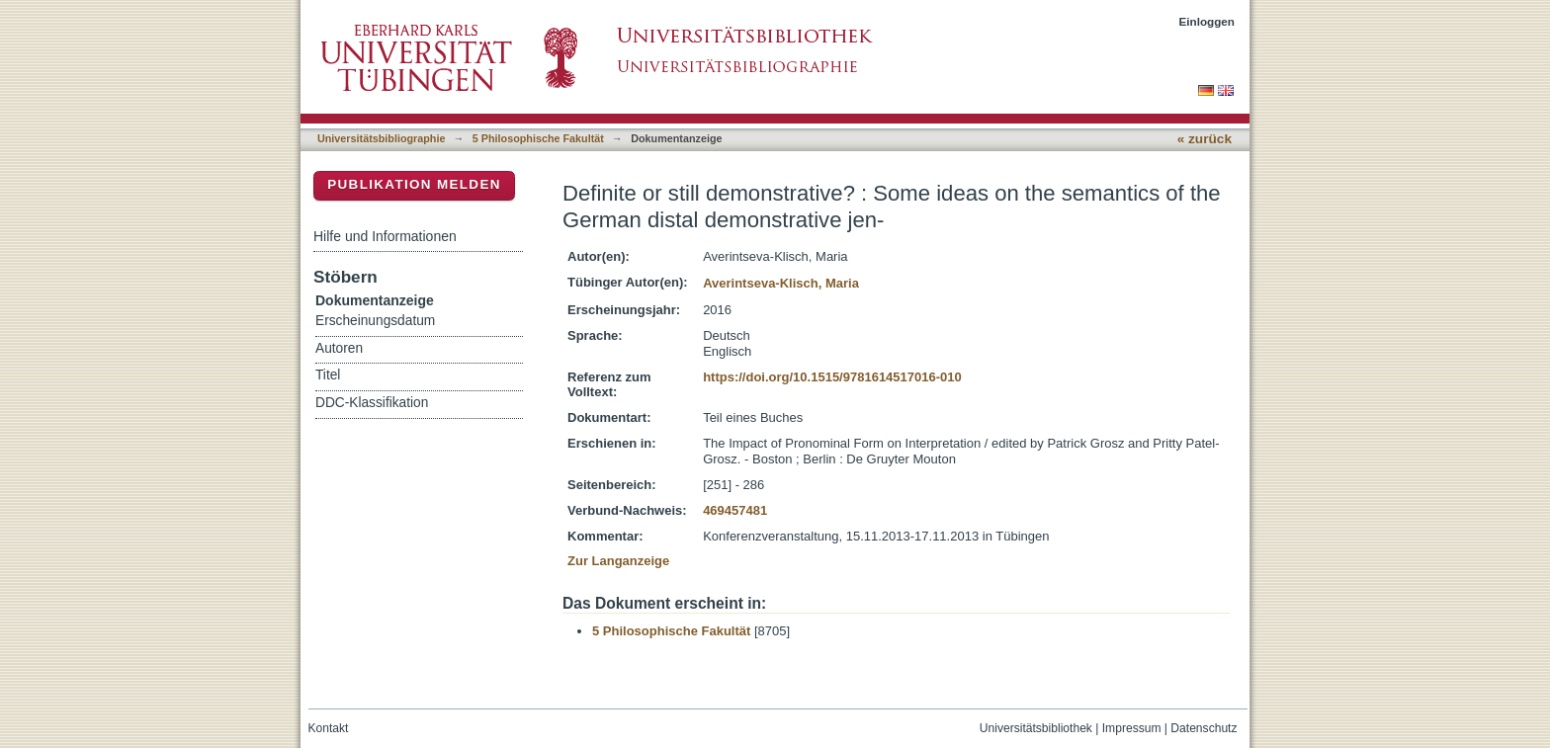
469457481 (735, 510)
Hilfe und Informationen (385, 236)
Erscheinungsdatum (375, 320)
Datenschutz (1203, 728)
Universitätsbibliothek (1036, 728)
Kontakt (328, 728)
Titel (327, 375)
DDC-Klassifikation (371, 402)
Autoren (339, 348)
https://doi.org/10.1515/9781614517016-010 (832, 377)
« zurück (1204, 138)
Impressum (1132, 728)
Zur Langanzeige (618, 560)
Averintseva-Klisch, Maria (781, 283)
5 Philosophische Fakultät (538, 138)
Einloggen (1207, 21)
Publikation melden (414, 184)
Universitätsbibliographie (381, 138)
